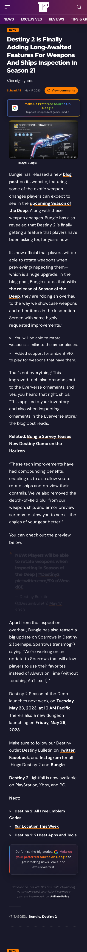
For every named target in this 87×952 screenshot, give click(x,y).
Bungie (58, 764)
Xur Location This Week (37, 826)
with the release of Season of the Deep (42, 289)
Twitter (67, 750)
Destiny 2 (18, 778)
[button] (8, 7)
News (13, 29)
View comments (63, 90)
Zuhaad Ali (14, 90)
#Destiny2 (48, 574)
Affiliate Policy (59, 896)
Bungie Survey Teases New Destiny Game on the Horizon (40, 444)
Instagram (50, 757)
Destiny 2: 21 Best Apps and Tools (46, 835)
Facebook (19, 757)
